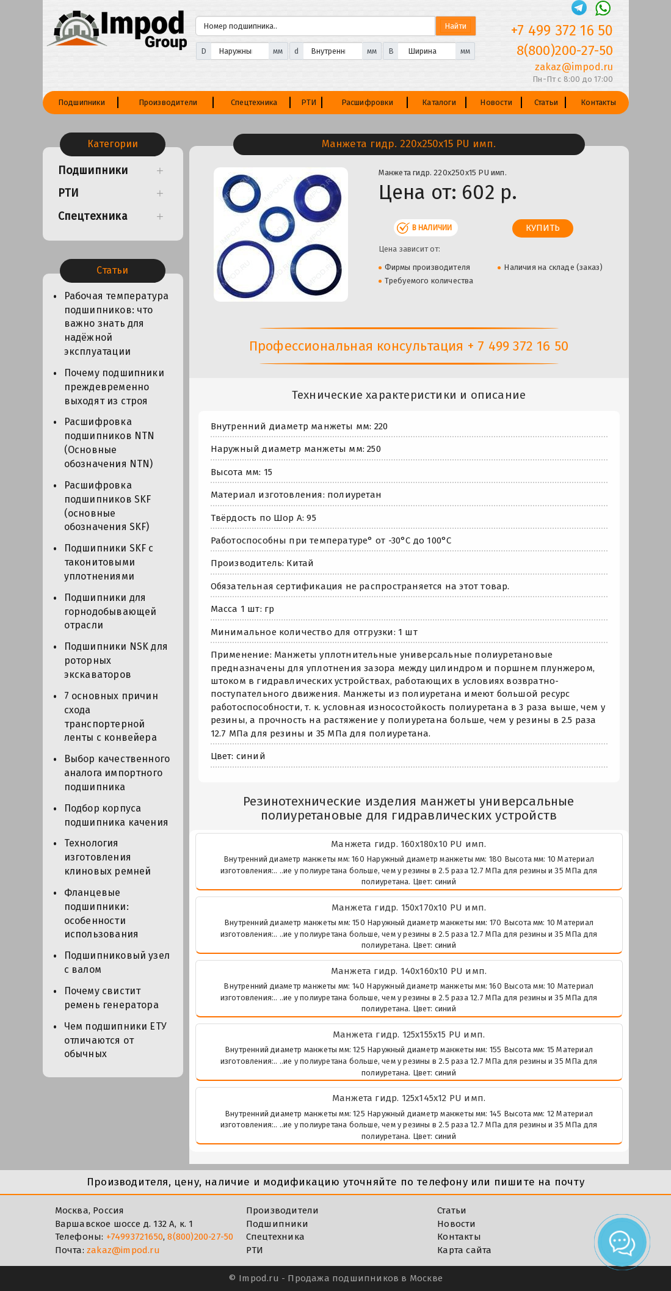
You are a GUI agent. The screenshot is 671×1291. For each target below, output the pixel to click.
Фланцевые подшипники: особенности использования (101, 913)
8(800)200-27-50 (200, 1236)
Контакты (598, 102)
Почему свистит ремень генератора (111, 998)
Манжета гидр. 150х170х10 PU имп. (409, 907)
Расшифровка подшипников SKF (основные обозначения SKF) (107, 506)
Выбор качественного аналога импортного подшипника (117, 773)
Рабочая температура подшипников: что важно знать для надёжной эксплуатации (116, 323)
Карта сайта (464, 1250)
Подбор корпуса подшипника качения (116, 815)
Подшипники (81, 102)
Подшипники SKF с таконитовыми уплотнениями (109, 562)
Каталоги (439, 102)
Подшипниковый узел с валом (117, 962)
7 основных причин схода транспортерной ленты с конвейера (111, 717)
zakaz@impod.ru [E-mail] (574, 67)
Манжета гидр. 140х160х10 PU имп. (409, 971)
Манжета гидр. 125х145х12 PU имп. (408, 1098)
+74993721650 (134, 1236)
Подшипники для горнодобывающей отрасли (110, 611)
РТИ (309, 102)
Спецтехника (254, 102)
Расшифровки (367, 102)
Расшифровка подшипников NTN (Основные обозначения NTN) (109, 443)
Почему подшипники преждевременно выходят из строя (114, 387)
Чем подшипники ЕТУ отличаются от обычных (115, 1040)
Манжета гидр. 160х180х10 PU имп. (408, 843)
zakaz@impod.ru (123, 1250)
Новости (496, 102)
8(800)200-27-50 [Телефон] (565, 50)
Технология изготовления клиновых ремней (107, 857)
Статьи (546, 102)
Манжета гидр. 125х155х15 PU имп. (409, 1034)
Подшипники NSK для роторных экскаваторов (116, 660)
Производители (168, 102)
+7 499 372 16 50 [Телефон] (562, 30)
